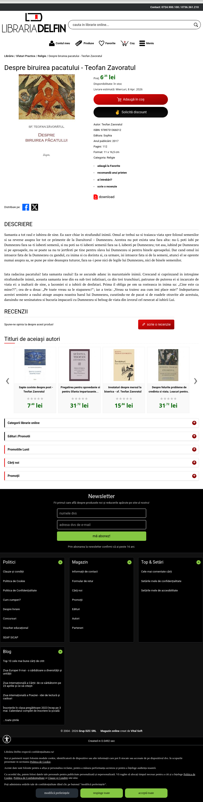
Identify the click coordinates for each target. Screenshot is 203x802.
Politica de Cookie (14, 603)
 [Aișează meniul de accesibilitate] (6, 739)
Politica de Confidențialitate (20, 613)
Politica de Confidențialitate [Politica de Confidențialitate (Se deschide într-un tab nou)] (29, 777)
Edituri (76, 632)
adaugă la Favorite (108, 188)
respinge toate (101, 793)
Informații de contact (85, 594)
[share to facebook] (25, 230)
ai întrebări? (104, 202)
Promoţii (77, 622)
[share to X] (34, 230)
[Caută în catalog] (196, 47)
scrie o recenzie (107, 209)
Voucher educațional (15, 650)
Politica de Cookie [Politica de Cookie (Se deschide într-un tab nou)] (40, 761)
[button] (146, 66)
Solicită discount (131, 134)
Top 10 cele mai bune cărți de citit (23, 684)
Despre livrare (11, 632)
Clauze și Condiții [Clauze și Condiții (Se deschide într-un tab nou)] (58, 777)
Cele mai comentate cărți (156, 594)
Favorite (107, 66)
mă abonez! (101, 559)
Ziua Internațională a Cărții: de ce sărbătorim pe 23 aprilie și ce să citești (32, 707)
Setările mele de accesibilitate (159, 613)
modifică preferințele (57, 793)
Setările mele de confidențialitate (161, 603)
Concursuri (9, 641)
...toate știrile (11, 743)
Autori (75, 641)
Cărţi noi (77, 613)
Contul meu (59, 66)
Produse (84, 66)
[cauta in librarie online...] (130, 47)
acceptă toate (146, 793)
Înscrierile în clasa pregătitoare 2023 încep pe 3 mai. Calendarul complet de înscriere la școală (32, 732)
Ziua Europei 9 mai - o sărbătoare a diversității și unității (32, 695)
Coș (127, 66)
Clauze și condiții (13, 594)
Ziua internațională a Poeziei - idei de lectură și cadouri (31, 720)
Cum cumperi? (12, 622)
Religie (111, 180)
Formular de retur (82, 603)
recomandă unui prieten (112, 195)
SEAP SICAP (10, 660)
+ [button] (194, 446)
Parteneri (77, 650)
